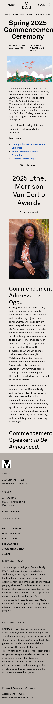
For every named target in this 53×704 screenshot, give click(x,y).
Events (7, 15)
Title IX (21, 693)
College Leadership (11, 529)
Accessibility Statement (13, 549)
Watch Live (27, 165)
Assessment (8, 693)
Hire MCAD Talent (10, 544)
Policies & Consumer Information (19, 688)
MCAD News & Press (11, 534)
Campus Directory (11, 511)
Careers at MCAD (10, 539)
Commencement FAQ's (24, 158)
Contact (6, 554)
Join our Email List (11, 519)
